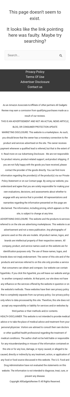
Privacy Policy (35, 72)
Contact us (35, 87)
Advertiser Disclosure (35, 82)
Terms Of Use (35, 77)
